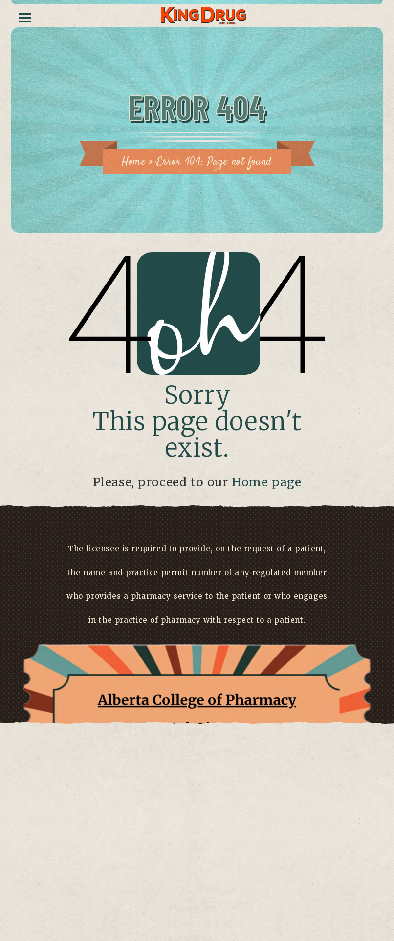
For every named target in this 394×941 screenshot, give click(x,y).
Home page (266, 482)
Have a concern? (197, 880)
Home (133, 162)
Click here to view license (197, 904)
